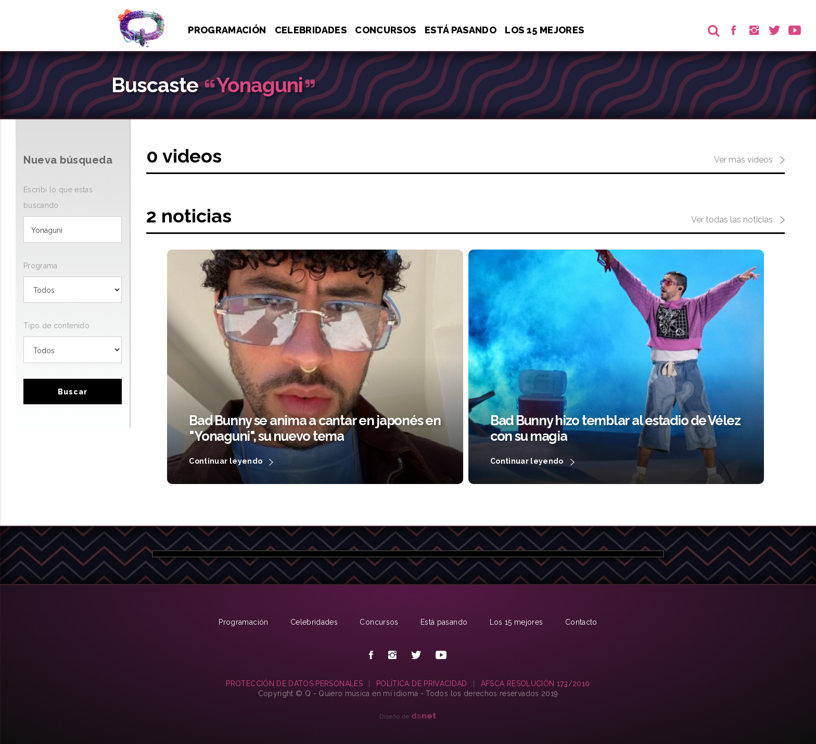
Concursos (385, 29)
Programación (227, 29)
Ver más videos (749, 160)
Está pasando (460, 29)
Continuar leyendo (231, 462)
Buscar (72, 392)
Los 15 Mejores (544, 29)
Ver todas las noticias (738, 220)
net (424, 716)
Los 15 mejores (516, 622)
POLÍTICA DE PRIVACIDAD (421, 683)
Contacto (581, 622)
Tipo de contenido (56, 325)
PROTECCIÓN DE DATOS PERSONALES (294, 683)
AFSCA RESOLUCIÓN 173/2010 (535, 683)
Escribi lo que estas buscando (58, 197)
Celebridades (311, 29)
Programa (40, 266)
